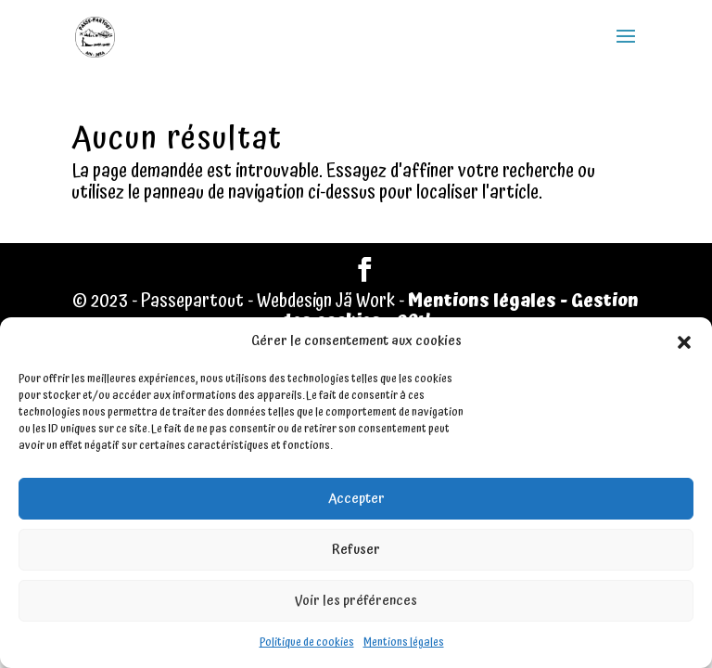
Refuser (356, 549)
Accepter (356, 498)
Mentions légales (403, 642)
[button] (684, 342)
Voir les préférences (356, 600)
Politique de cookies (307, 642)
